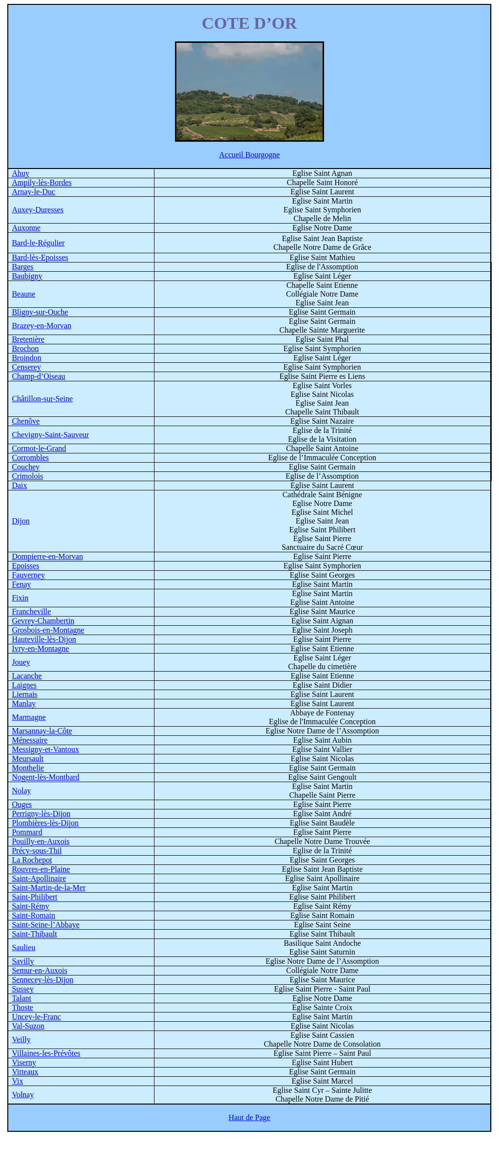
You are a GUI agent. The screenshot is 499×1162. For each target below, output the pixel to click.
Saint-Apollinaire (39, 878)
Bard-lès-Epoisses (40, 257)
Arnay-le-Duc (33, 191)
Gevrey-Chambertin (43, 621)
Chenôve (25, 421)
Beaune (23, 294)
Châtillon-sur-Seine (42, 398)
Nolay (21, 791)
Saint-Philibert (34, 897)
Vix (17, 1081)
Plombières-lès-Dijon (45, 823)
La (32, 860)
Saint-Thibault (34, 934)
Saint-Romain (33, 915)
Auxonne (26, 228)
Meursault (27, 758)
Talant (21, 998)
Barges (22, 266)
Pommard (27, 832)
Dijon (20, 521)
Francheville (31, 611)
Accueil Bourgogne (249, 154)
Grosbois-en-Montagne (48, 630)
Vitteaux (25, 1072)
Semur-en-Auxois (39, 970)
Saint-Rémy (30, 906)
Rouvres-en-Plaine (41, 869)
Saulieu (23, 947)
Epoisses (25, 566)
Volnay (23, 1094)
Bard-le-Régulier (38, 243)
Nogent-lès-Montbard (45, 777)
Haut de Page (249, 1117)
